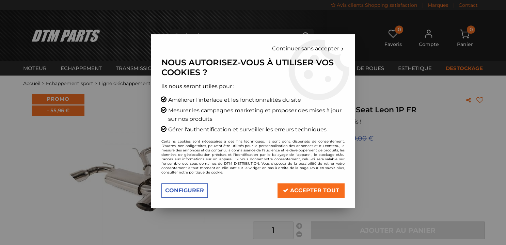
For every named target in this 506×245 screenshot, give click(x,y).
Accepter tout (311, 190)
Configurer (184, 190)
